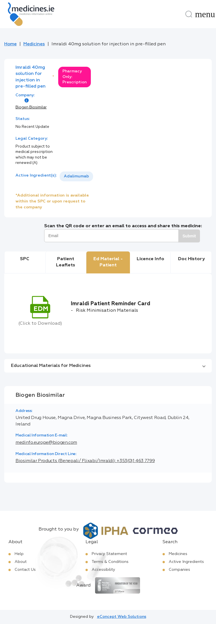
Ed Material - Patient (108, 262)
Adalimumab (76, 176)
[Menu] (205, 14)
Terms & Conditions (110, 562)
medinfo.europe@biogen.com (46, 442)
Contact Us (25, 570)
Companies (179, 570)
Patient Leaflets (65, 262)
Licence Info (150, 259)
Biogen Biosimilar (31, 107)
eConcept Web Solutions (121, 617)
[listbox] (76, 176)
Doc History (191, 259)
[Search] (188, 14)
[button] (108, 366)
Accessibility (103, 570)
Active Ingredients (186, 562)
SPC (24, 259)
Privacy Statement (109, 554)
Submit (189, 236)
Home (10, 44)
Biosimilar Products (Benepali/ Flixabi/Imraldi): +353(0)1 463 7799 (85, 461)
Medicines (34, 44)
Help (19, 554)
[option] (76, 176)
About (21, 562)
